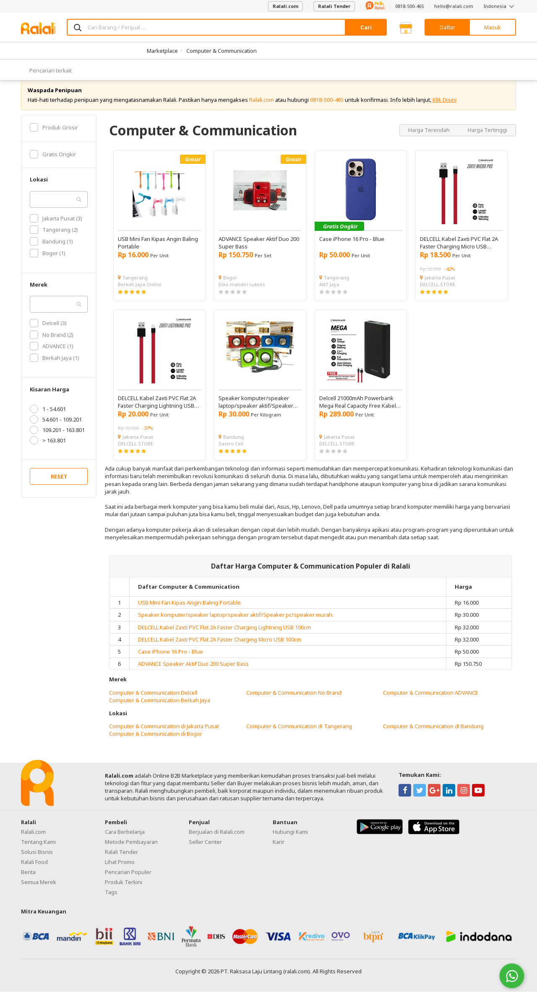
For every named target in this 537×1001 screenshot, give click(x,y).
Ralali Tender (334, 6)
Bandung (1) (51, 250)
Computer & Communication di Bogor (155, 743)
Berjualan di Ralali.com (217, 841)
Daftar (447, 27)
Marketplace (162, 50)
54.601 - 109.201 (56, 429)
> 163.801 (48, 450)
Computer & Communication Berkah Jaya (159, 709)
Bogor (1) (47, 262)
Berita (28, 881)
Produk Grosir (54, 136)
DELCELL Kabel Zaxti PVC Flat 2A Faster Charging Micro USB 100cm (219, 648)
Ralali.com (285, 6)
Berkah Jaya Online (140, 293)
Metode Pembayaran (131, 851)
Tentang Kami (38, 851)
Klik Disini (444, 109)
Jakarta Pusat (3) (56, 227)
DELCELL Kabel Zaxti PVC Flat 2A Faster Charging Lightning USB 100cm (224, 636)
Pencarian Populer (128, 881)
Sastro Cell (231, 453)
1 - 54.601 (48, 418)
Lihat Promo (120, 871)
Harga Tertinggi (487, 139)
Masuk (492, 27)
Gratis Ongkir (53, 163)
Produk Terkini (123, 891)
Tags (111, 901)
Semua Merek (38, 891)
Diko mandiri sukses (242, 293)
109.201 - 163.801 (57, 439)
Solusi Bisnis (37, 861)
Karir (278, 851)
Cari (366, 27)
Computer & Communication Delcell (153, 702)
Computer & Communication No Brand (293, 702)
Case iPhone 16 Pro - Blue (170, 661)
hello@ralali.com (453, 6)
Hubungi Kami (290, 841)
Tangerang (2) (54, 239)
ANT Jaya (329, 293)
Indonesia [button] (500, 6)
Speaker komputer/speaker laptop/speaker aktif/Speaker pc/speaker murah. (236, 624)
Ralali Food (34, 871)
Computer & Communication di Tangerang (299, 736)
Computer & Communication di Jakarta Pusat (164, 736)
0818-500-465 (409, 6)
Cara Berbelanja (125, 841)
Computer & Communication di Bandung (433, 736)
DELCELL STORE (437, 293)
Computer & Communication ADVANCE (430, 702)
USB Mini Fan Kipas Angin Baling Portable (189, 612)
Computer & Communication (221, 50)
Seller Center (205, 851)
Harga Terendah (429, 139)
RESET (59, 486)
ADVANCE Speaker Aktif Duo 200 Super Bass (193, 673)
